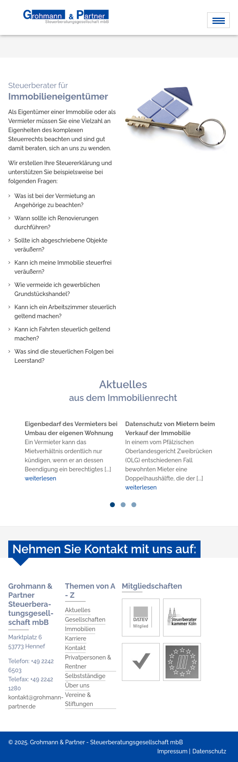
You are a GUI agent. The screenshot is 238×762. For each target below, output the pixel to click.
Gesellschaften (85, 619)
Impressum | (173, 751)
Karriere (75, 638)
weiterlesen (40, 478)
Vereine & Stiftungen (79, 699)
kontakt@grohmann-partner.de (35, 702)
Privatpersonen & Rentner (88, 662)
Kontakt (75, 648)
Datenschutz (209, 751)
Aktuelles (78, 610)
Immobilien (80, 629)
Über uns (77, 685)
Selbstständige (85, 676)
